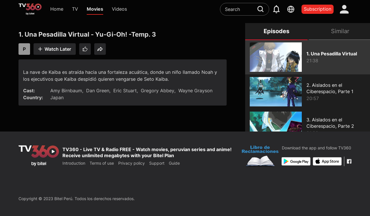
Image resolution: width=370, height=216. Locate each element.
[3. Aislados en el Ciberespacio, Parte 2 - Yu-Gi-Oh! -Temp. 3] (307, 126)
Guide (174, 163)
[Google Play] (296, 161)
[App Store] (327, 161)
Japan (57, 97)
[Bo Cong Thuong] (260, 156)
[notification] (276, 9)
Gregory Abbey (157, 90)
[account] (344, 9)
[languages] (291, 9)
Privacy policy (131, 163)
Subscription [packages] (317, 9)
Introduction (73, 163)
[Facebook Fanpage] (349, 161)
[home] (30, 9)
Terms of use (102, 163)
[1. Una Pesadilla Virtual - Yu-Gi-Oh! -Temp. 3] (307, 57)
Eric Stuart (125, 90)
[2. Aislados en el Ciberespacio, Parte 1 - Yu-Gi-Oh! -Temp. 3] (307, 91)
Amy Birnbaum (66, 90)
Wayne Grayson (195, 90)
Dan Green (97, 90)
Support (156, 163)
